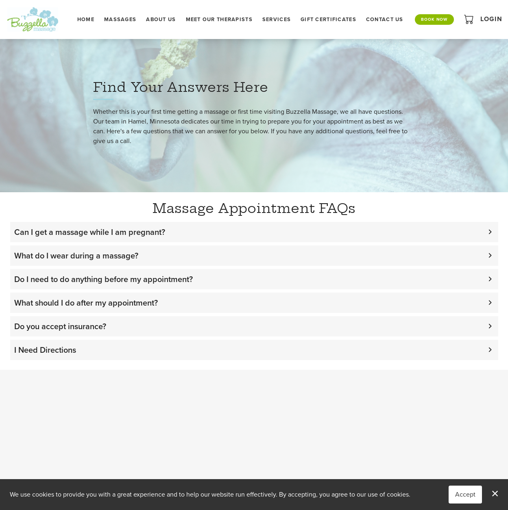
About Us (161, 19)
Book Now (434, 19)
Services (276, 19)
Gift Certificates (328, 19)
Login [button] (491, 19)
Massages (120, 19)
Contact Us (384, 19)
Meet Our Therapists (219, 19)
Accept (465, 494)
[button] (469, 19)
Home (85, 19)
